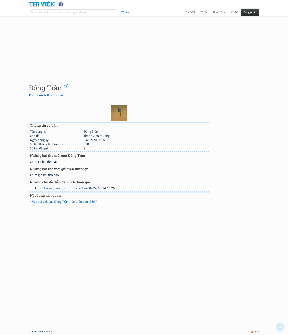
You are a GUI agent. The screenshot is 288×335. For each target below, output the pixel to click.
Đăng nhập (249, 12)
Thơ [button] (204, 12)
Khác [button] (234, 12)
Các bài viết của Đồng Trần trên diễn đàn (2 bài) (64, 202)
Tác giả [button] (190, 12)
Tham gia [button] (219, 12)
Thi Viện (42, 4)
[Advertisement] (144, 47)
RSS (255, 331)
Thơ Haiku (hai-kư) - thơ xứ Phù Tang (63, 188)
